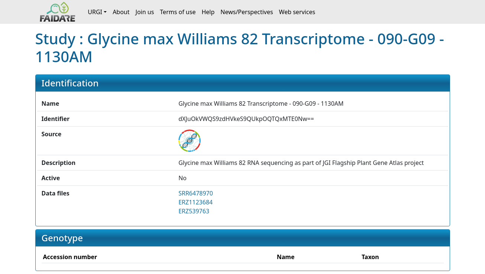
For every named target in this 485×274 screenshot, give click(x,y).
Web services (297, 12)
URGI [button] (95, 12)
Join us (145, 12)
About (121, 12)
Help (207, 12)
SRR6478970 (195, 193)
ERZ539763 (193, 211)
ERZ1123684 (195, 202)
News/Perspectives (246, 12)
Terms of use (177, 12)
